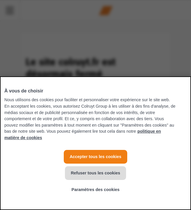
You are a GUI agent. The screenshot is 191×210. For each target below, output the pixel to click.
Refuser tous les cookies (95, 173)
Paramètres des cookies (96, 189)
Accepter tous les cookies (95, 156)
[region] (95, 143)
